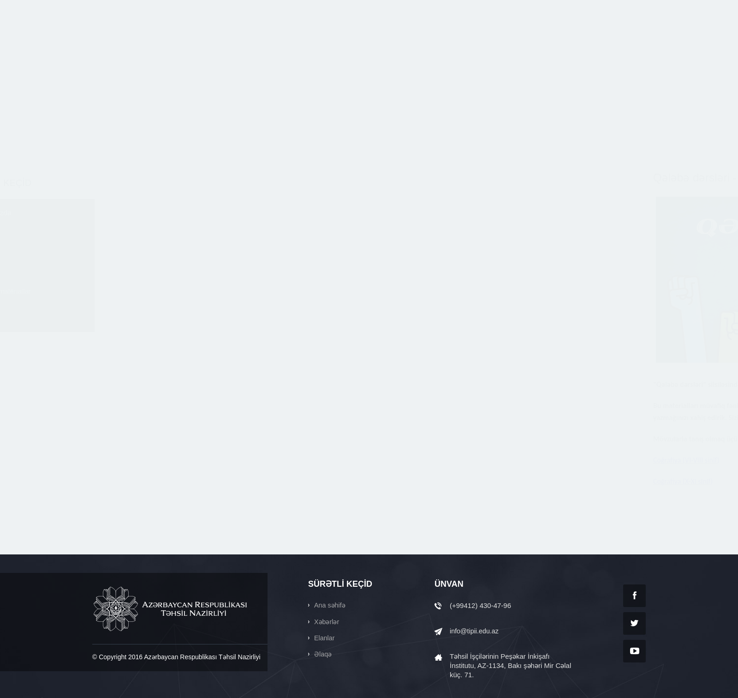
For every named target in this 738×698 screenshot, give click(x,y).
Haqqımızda (117, 214)
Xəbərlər (111, 243)
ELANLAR (387, 40)
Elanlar (108, 272)
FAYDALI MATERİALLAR (458, 40)
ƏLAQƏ (634, 40)
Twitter (634, 623)
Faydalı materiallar (127, 300)
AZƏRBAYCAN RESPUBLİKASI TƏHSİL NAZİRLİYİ (171, 609)
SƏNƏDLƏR (533, 40)
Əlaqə (107, 329)
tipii (135, 40)
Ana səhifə (330, 605)
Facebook (634, 595)
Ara (551, 8)
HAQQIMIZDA (278, 40)
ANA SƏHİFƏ (219, 40)
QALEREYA (587, 40)
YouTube (634, 651)
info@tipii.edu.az (475, 631)
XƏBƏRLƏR (335, 40)
